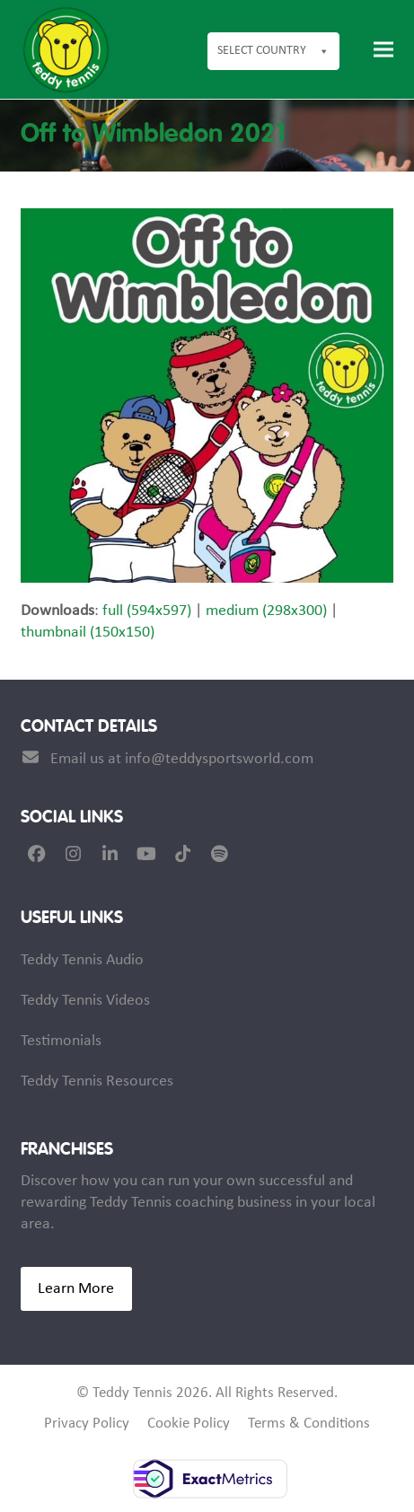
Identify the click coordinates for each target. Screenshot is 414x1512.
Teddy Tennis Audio (82, 960)
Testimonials (61, 1041)
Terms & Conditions (309, 1424)
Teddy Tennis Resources (97, 1081)
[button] (383, 49)
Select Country (273, 51)
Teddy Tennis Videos (85, 1000)
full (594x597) (146, 611)
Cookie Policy (188, 1424)
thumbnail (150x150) (87, 632)
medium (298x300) (266, 611)
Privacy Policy (86, 1424)
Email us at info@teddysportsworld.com (181, 759)
